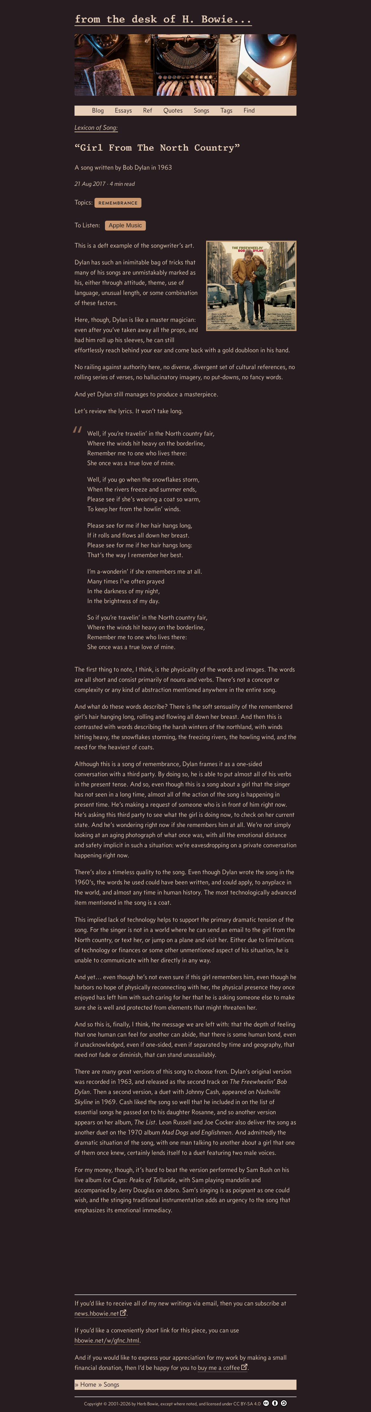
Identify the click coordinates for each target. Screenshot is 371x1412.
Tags (226, 110)
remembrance (118, 202)
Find (249, 110)
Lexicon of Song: (96, 127)
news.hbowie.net (97, 1313)
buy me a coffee (219, 1367)
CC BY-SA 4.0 (260, 1403)
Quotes (173, 110)
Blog (98, 110)
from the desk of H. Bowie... (163, 18)
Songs (201, 110)
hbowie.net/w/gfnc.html (107, 1340)
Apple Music (125, 225)
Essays (123, 110)
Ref (147, 110)
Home (89, 1384)
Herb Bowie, (148, 1404)
